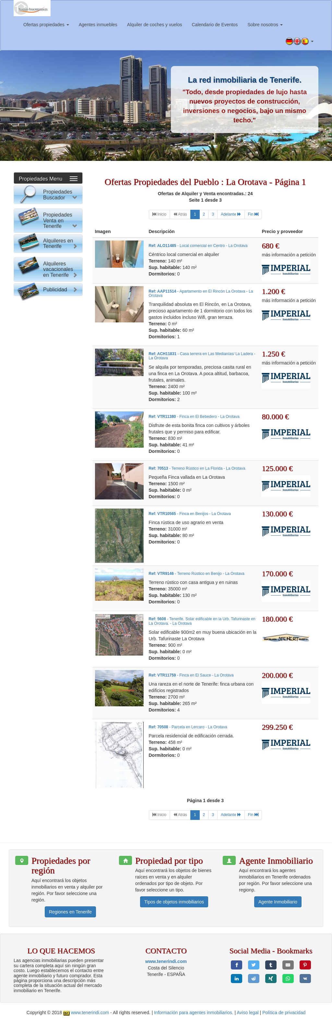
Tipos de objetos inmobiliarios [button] (174, 901)
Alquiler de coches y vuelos (154, 24)
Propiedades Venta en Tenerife (57, 354)
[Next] (231, 214)
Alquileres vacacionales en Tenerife (58, 568)
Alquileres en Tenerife (58, 477)
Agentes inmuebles (98, 24)
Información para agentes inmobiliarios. (193, 1012)
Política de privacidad (283, 1012)
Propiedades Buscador (57, 194)
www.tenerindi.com (166, 961)
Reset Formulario (48, 330)
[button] (299, 41)
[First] (159, 214)
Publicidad (55, 601)
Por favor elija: (34, 212)
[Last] (253, 214)
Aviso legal (247, 1012)
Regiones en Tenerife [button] (70, 911)
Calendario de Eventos (215, 24)
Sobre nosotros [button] (265, 24)
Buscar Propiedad (48, 317)
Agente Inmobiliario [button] (277, 901)
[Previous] (180, 214)
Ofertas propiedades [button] (46, 24)
